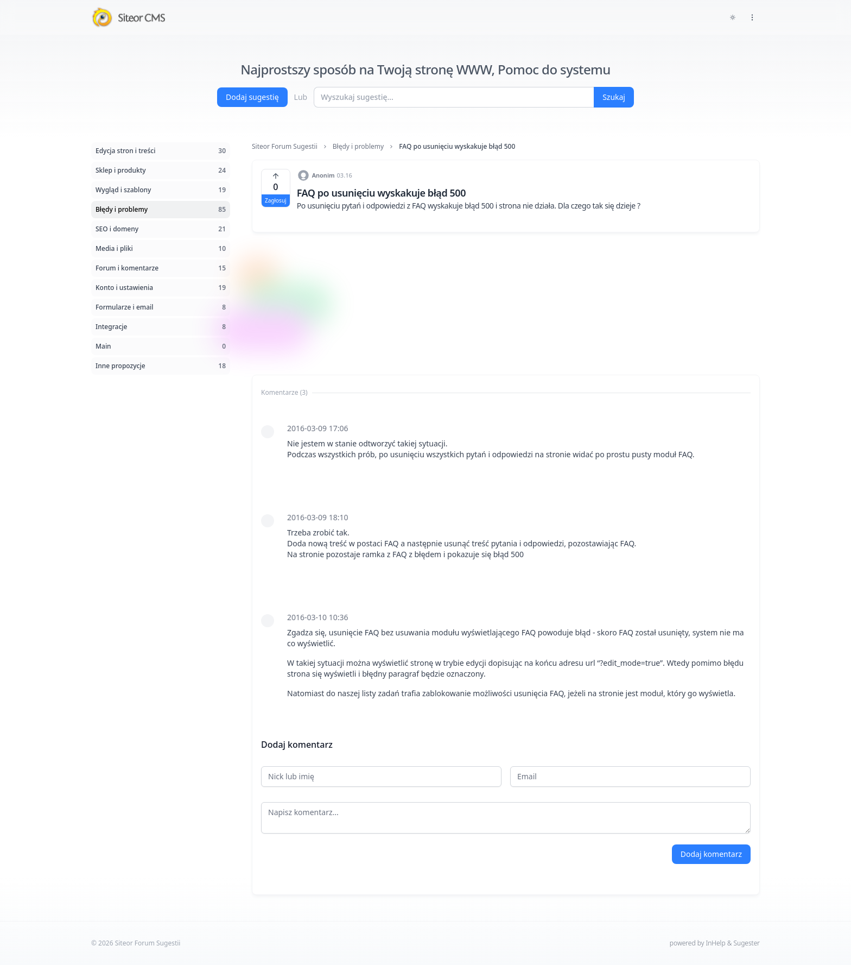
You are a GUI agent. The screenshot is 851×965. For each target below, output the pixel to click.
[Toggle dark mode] (732, 17)
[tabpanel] (506, 561)
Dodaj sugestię (252, 97)
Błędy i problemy (358, 146)
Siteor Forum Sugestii (284, 146)
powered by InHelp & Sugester (715, 943)
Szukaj (613, 97)
